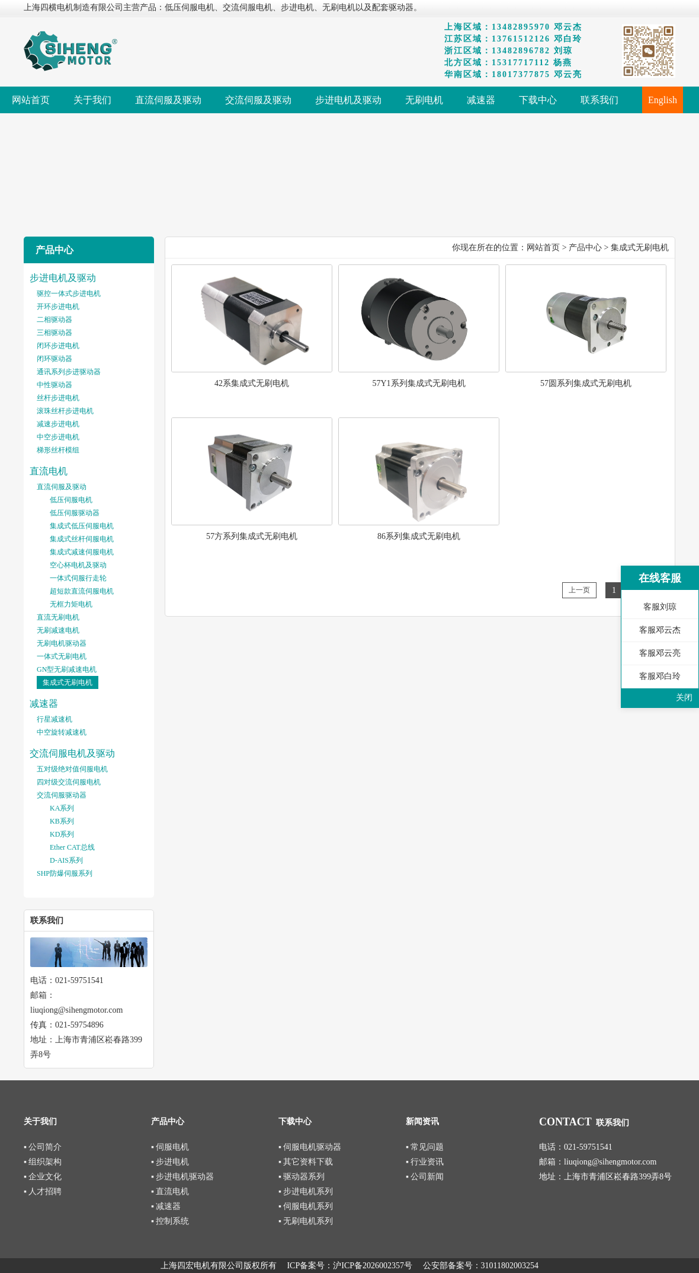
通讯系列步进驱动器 (69, 372)
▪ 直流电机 (170, 1191)
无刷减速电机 (58, 630)
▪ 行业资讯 (425, 1161)
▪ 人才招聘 (43, 1191)
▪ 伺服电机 (170, 1147)
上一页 (579, 590)
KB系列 (62, 821)
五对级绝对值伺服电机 (72, 769)
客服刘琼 (659, 606)
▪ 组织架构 (43, 1161)
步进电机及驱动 (63, 278)
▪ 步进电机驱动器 (182, 1176)
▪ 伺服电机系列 (305, 1206)
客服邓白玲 (660, 676)
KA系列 (62, 808)
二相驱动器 (54, 319)
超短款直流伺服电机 (82, 591)
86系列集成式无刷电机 (418, 536)
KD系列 (62, 834)
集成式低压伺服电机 (82, 526)
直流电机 (49, 471)
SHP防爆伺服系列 (64, 873)
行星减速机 (54, 719)
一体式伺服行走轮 (78, 578)
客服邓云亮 (660, 653)
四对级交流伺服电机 (69, 782)
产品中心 (585, 247)
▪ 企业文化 (43, 1176)
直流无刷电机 (58, 617)
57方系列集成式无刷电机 (251, 536)
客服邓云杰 (660, 630)
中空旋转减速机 (61, 732)
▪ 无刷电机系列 (305, 1221)
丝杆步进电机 (58, 398)
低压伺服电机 (71, 500)
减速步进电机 (58, 424)
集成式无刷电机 (67, 682)
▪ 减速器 (166, 1206)
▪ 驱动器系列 (301, 1176)
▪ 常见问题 (425, 1147)
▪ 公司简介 (43, 1147)
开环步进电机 (58, 306)
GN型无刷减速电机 (67, 669)
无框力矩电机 (71, 604)
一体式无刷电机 (61, 656)
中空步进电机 (58, 437)
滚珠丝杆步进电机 (65, 411)
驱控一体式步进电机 (69, 293)
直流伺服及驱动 (61, 487)
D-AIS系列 (66, 860)
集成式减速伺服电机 (82, 552)
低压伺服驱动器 (75, 513)
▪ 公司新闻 (425, 1176)
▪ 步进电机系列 (305, 1191)
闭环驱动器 (54, 359)
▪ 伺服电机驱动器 (309, 1147)
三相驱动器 (54, 332)
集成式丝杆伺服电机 (82, 539)
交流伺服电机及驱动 (72, 753)
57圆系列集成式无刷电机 (585, 383)
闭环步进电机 (58, 346)
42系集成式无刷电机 (251, 383)
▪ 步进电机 (170, 1161)
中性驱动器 (54, 385)
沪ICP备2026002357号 (372, 1265)
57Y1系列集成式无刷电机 (418, 383)
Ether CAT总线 (72, 847)
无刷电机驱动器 (61, 643)
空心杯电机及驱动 (78, 565)
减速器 (44, 703)
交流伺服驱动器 (61, 795)
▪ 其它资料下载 (305, 1161)
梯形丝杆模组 (58, 450)
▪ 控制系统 (170, 1221)
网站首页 (543, 247)
